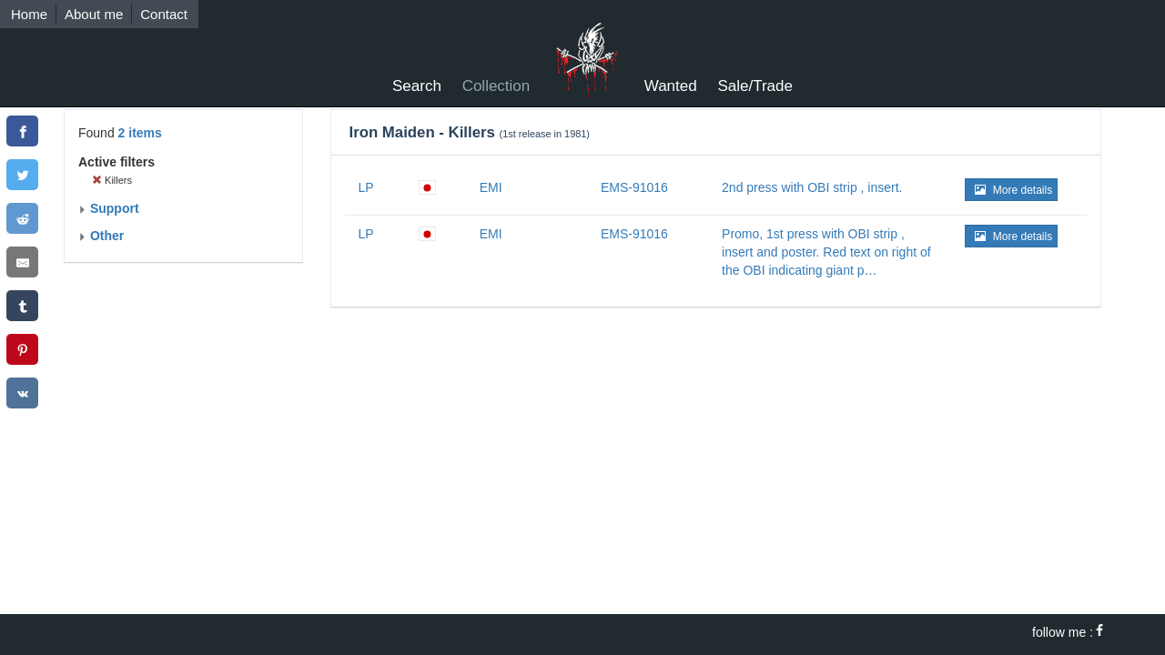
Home (29, 14)
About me (94, 14)
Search (416, 86)
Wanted (670, 86)
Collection (496, 86)
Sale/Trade (755, 86)
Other (101, 235)
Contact (163, 14)
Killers (112, 180)
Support (108, 208)
